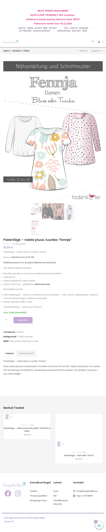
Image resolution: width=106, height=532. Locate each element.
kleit (12, 340)
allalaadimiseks (42, 284)
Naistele (29, 336)
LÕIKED (26, 50)
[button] (102, 42)
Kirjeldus (10, 353)
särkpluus (25, 340)
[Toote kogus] (6, 320)
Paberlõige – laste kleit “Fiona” (78, 455)
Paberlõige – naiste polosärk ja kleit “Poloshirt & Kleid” (27, 430)
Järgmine (95, 50)
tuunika (34, 340)
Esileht (6, 50)
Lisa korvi (22, 320)
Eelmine (83, 50)
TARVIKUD (16, 50)
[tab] (9, 353)
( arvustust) (19, 244)
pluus (17, 340)
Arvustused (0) (26, 353)
